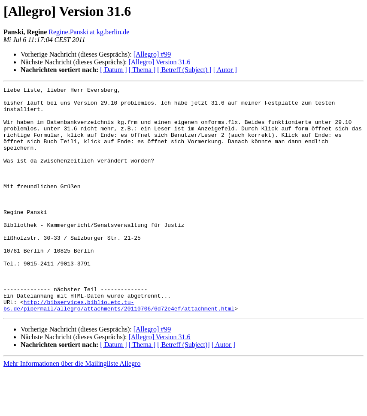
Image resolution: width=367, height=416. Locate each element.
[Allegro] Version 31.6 (159, 62)
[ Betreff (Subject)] (183, 389)
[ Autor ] (225, 69)
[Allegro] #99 (152, 54)
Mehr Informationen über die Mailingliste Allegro (71, 408)
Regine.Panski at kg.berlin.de (89, 32)
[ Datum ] (113, 69)
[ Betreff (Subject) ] (184, 69)
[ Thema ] (142, 69)
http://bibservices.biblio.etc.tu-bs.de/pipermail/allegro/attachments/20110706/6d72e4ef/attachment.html (118, 349)
